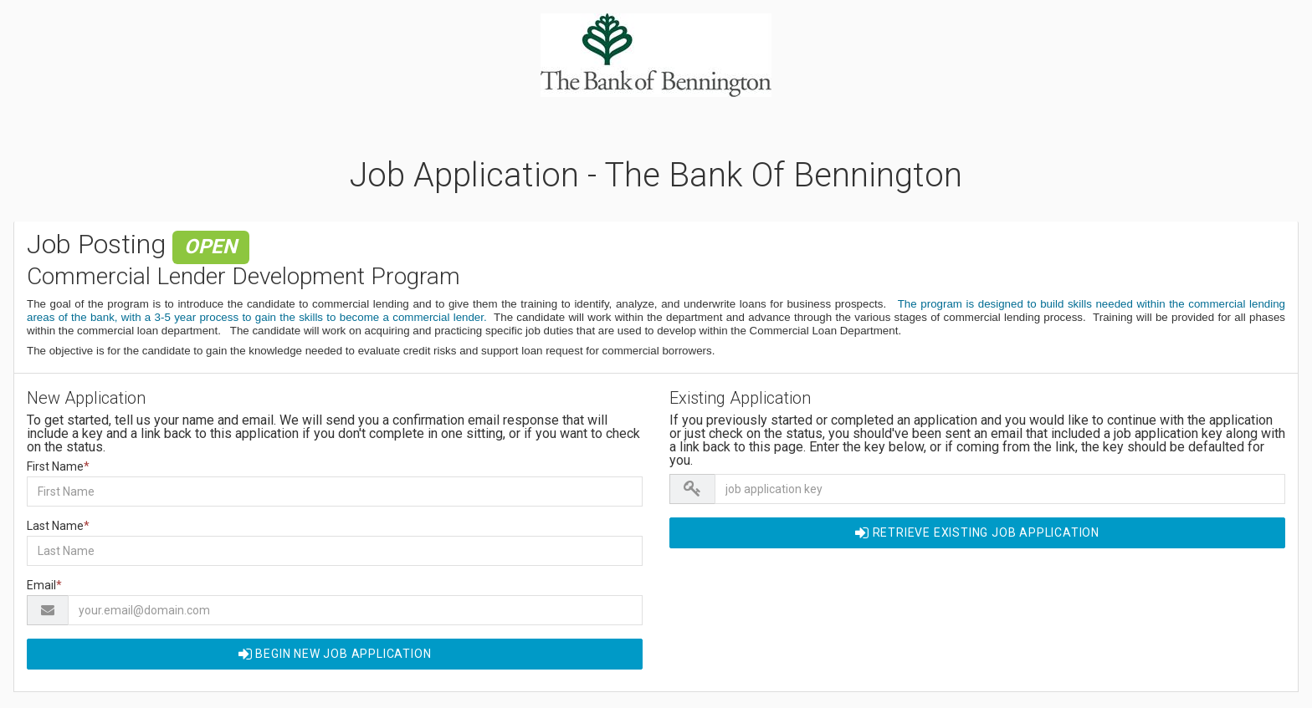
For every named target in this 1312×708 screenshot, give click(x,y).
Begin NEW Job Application (335, 653)
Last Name (58, 526)
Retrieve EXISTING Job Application (977, 532)
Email (44, 585)
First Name (58, 466)
